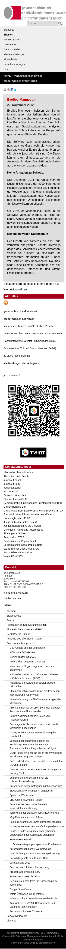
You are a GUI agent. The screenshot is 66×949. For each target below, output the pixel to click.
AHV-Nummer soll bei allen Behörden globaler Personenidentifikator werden (35, 709)
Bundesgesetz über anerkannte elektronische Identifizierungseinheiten (34, 726)
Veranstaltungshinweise (28, 75)
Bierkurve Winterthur (15, 495)
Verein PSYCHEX (13, 556)
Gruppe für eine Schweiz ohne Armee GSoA (28, 514)
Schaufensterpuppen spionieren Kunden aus (31, 283)
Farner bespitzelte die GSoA (25, 876)
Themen (8, 34)
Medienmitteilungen (14, 54)
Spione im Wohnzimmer (23, 795)
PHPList (59, 936)
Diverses (11, 920)
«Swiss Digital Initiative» (23, 657)
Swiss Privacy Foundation (18, 552)
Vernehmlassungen (14, 64)
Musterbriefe (10, 59)
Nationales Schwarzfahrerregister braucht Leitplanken (32, 684)
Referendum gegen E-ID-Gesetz (27, 661)
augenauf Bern (12, 484)
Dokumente (10, 44)
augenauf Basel (12, 480)
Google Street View (20, 889)
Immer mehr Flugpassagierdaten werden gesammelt (32, 668)
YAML (36, 933)
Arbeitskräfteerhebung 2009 (25, 871)
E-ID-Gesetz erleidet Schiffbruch (27, 647)
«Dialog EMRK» (12, 39)
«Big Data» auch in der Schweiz (27, 817)
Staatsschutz (14, 615)
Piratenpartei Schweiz (15, 533)
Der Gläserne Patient (18, 634)
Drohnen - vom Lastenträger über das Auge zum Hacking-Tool (36, 771)
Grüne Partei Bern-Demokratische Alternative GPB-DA (33, 510)
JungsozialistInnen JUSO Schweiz (22, 525)
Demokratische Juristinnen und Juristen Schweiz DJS (33, 503)
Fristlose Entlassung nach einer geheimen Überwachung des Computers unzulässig (33, 833)
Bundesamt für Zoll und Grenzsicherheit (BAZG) (30, 348)
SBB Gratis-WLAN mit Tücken (26, 799)
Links (7, 69)
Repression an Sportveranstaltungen (26, 624)
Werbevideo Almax (15, 289)
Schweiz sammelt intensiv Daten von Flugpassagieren (30, 718)
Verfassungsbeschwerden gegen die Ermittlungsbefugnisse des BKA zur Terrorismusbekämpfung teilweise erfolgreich (34, 744)
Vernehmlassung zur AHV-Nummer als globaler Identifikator (35, 701)
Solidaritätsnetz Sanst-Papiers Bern (23, 544)
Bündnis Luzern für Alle (16, 499)
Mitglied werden (12, 598)
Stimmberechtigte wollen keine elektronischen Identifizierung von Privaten (35, 693)
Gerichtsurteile (12, 49)
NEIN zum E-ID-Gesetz (22, 652)
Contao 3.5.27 (9, 936)
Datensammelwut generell (21, 643)
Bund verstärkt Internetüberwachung (29, 867)
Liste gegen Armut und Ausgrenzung (23, 529)
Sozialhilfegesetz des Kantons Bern (29, 858)
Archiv (7, 75)
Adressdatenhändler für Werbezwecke (30, 848)
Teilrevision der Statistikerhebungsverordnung (34, 812)
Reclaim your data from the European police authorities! (34, 883)
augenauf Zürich (12, 487)
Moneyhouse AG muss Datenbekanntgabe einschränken (33, 734)
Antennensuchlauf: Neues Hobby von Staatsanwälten (33, 333)
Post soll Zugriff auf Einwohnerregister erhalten (35, 821)
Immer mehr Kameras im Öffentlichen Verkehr (29, 326)
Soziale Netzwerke (17, 916)
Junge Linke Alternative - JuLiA (20, 522)
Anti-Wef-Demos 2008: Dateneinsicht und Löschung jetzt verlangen (32, 905)
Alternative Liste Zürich (16, 476)
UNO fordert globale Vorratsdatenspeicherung (35, 853)
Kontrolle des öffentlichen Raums (25, 638)
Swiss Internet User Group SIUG (21, 548)
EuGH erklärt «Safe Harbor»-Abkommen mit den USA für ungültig (36, 763)
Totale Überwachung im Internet (27, 894)
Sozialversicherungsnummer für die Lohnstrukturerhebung (29, 779)
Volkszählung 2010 (20, 862)
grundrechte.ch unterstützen (20, 80)
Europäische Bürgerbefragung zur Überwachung (36, 786)
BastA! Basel (11, 491)
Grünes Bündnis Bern (15, 506)
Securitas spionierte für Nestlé (26, 911)
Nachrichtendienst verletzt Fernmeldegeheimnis (30, 341)
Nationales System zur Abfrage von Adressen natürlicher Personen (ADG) (34, 676)
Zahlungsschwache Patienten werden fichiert (34, 898)
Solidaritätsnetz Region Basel (20, 541)
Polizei (10, 620)
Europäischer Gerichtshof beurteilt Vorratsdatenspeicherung (28, 806)
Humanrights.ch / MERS (17, 518)
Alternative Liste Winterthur (18, 472)
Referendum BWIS (14, 537)
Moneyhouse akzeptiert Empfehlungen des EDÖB (37, 826)
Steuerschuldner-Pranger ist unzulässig (31, 790)
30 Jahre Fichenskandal (17, 355)
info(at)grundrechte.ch (16, 592)
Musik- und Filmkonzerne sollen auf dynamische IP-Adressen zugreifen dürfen (36, 754)
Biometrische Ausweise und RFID (25, 629)
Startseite (9, 29)
